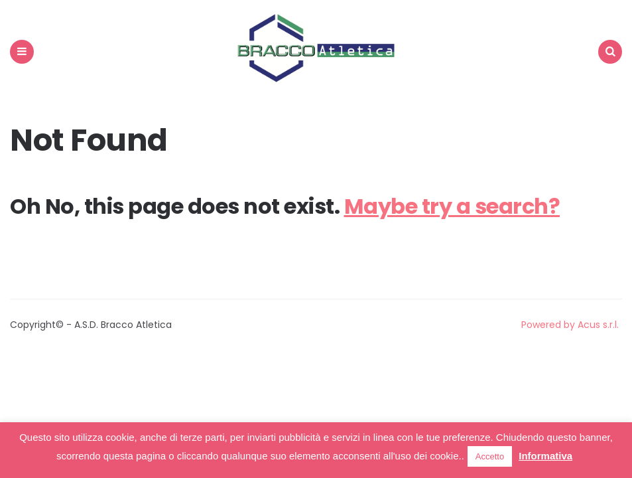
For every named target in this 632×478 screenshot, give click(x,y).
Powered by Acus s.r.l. (570, 324)
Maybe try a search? (452, 206)
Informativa (545, 455)
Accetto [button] (489, 456)
